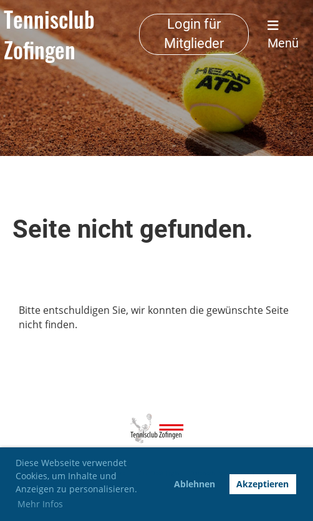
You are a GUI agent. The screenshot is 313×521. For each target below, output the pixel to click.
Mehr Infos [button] (40, 504)
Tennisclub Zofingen (49, 34)
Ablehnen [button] (194, 484)
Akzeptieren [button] (262, 484)
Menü (283, 35)
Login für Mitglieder (194, 33)
